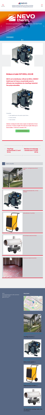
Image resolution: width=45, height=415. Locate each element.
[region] (22, 26)
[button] (1, 26)
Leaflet (33, 310)
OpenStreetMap (36, 310)
